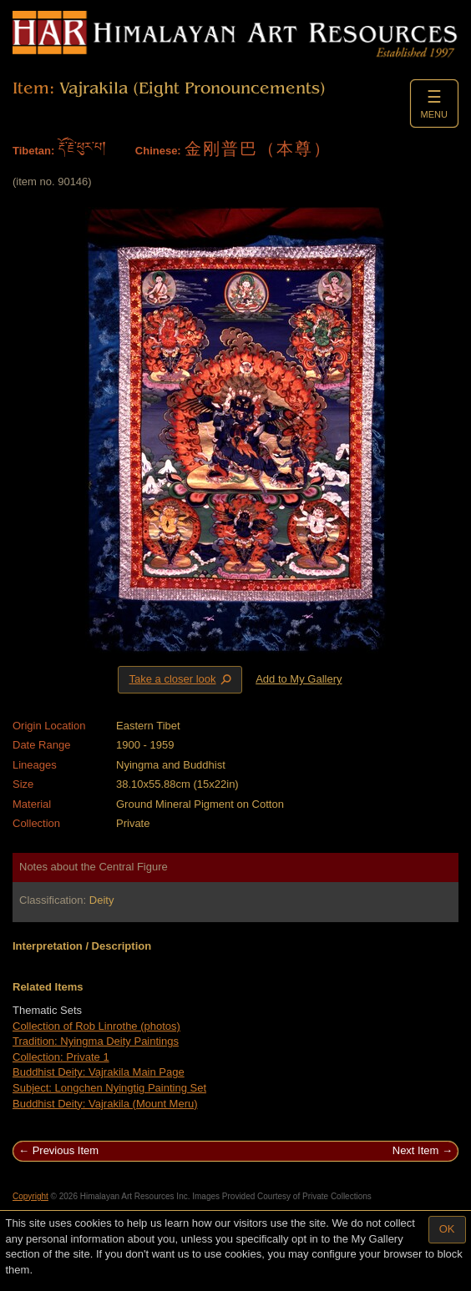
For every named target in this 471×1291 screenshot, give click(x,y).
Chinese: (158, 150)
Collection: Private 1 (61, 1057)
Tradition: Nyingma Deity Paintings (96, 1041)
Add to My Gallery (299, 679)
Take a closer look (181, 679)
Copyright (30, 1196)
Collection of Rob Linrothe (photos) (96, 1026)
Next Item (415, 1150)
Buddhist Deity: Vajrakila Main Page (99, 1072)
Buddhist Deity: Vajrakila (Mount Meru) (105, 1103)
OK (447, 1229)
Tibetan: (33, 150)
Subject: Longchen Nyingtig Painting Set (109, 1088)
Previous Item (66, 1150)
